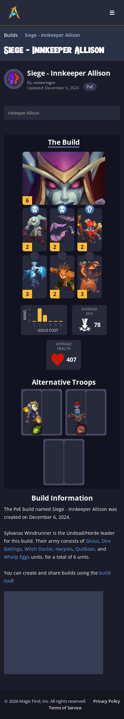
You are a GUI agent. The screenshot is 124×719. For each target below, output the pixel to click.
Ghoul (92, 541)
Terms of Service (65, 708)
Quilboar (85, 549)
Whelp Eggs (17, 557)
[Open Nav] (112, 13)
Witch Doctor (38, 549)
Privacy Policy (106, 701)
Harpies (64, 549)
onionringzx (44, 82)
